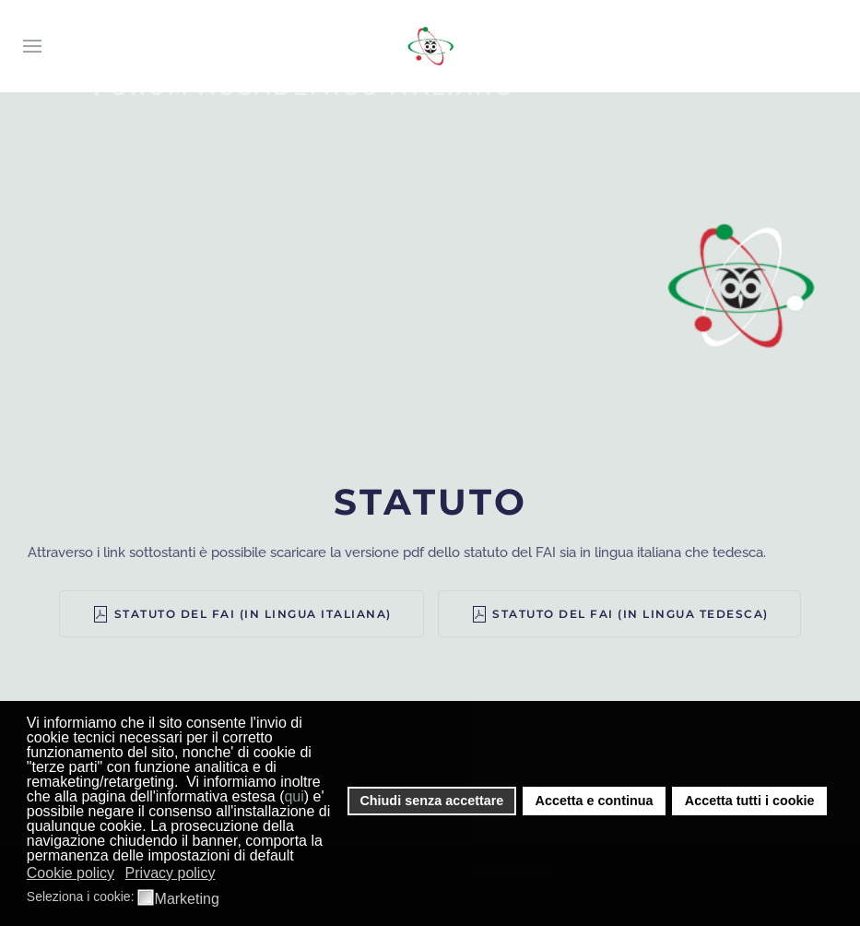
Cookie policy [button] (70, 873)
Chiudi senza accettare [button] (431, 800)
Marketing (187, 899)
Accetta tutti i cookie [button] (750, 800)
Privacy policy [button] (170, 873)
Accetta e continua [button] (595, 800)
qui (293, 796)
